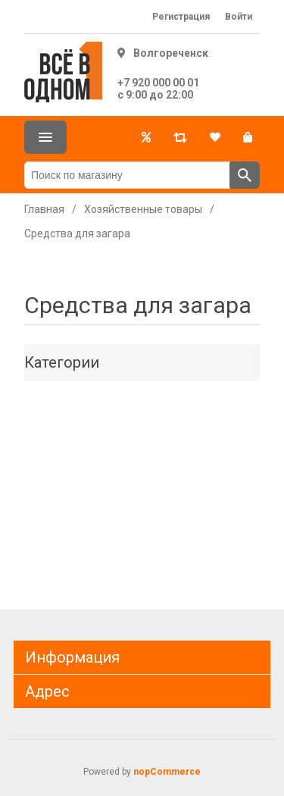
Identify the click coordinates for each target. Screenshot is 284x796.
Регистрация (181, 16)
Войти (238, 16)
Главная (44, 209)
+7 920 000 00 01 (158, 83)
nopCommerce (167, 771)
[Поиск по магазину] (127, 175)
